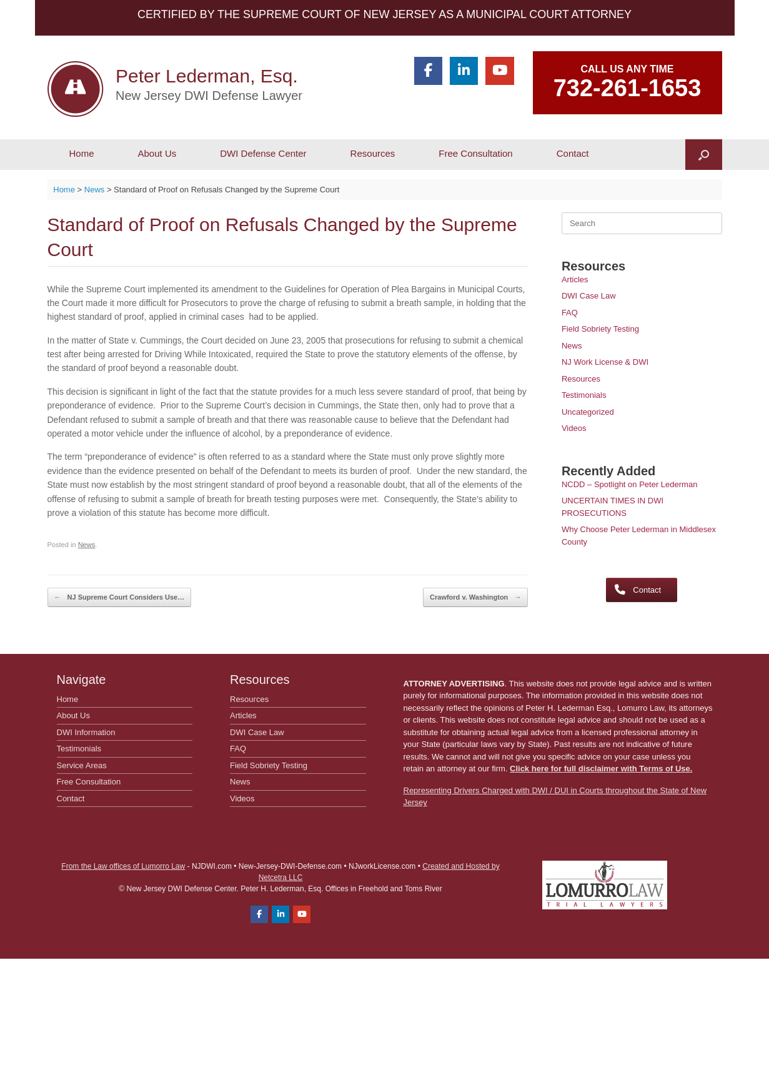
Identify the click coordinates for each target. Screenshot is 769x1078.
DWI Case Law (589, 295)
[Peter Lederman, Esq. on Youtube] (499, 71)
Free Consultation (475, 153)
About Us (157, 153)
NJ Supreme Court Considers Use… (119, 597)
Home (81, 153)
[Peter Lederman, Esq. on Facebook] (428, 71)
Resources (372, 153)
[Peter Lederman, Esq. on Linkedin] (464, 71)
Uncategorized (588, 412)
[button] (703, 154)
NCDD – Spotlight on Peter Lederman (630, 484)
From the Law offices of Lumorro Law (123, 866)
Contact (573, 153)
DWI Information (86, 732)
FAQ (570, 312)
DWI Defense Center (263, 153)
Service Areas (82, 765)
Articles (575, 279)
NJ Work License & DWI (605, 362)
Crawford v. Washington (475, 597)
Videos (574, 428)
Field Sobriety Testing (600, 329)
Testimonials (584, 395)
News (87, 544)
